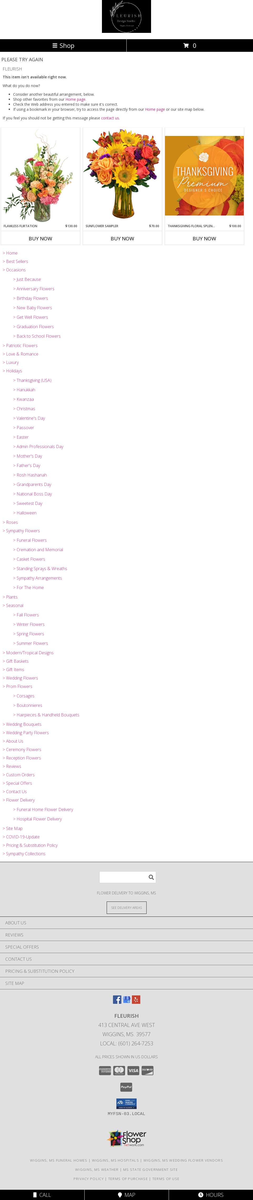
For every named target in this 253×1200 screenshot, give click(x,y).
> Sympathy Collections (24, 854)
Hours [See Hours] (211, 1194)
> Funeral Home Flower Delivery (43, 809)
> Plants (10, 597)
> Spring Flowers (28, 634)
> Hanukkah (24, 390)
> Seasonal (13, 605)
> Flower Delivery (19, 800)
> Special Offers (17, 783)
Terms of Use (166, 1178)
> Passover (23, 428)
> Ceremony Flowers (22, 749)
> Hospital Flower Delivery (37, 819)
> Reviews (12, 766)
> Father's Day (26, 465)
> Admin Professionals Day (38, 446)
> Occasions (14, 270)
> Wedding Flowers (20, 678)
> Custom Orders (19, 775)
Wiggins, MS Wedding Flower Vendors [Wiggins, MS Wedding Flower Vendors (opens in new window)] (183, 1160)
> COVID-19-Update (21, 837)
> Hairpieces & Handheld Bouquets (46, 715)
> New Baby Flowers (32, 308)
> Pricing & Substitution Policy (30, 845)
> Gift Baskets (16, 661)
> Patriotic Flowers (20, 345)
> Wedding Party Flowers (26, 733)
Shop (63, 45)
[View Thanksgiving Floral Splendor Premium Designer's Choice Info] (204, 175)
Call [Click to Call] (42, 1194)
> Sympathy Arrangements (37, 578)
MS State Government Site (150, 1169)
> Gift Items (13, 669)
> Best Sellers (15, 261)
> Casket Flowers (29, 559)
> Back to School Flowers (37, 336)
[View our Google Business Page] (126, 1002)
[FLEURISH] (126, 31)
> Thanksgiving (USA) (32, 380)
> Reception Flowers (22, 758)
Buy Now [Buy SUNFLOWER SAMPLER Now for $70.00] (122, 238)
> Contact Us (15, 791)
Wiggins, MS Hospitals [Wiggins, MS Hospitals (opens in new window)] (115, 1160)
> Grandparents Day (32, 484)
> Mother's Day (27, 456)
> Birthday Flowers (30, 298)
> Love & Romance (20, 354)
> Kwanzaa (23, 399)
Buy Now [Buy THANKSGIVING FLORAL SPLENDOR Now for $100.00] (204, 238)
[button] (126, 1103)
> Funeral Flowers (30, 540)
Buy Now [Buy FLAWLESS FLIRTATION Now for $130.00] (40, 238)
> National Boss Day (32, 494)
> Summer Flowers (30, 643)
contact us (110, 117)
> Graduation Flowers (33, 327)
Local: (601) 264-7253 (126, 1043)
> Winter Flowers (29, 624)
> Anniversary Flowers (33, 289)
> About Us (13, 741)
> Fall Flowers (26, 615)
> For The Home (28, 587)
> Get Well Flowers (30, 317)
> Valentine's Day (29, 418)
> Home (10, 253)
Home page (75, 99)
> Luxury (11, 362)
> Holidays (12, 371)
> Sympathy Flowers (21, 531)
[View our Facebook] (117, 1002)
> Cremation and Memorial (38, 550)
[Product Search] (127, 877)
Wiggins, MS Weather (97, 1169)
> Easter (21, 437)
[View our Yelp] (136, 1002)
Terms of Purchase (128, 1178)
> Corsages (23, 696)
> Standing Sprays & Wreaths (40, 568)
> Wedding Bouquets (22, 724)
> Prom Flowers (17, 686)
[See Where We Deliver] (127, 907)
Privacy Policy (89, 1178)
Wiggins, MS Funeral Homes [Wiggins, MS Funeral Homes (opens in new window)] (58, 1160)
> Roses (10, 522)
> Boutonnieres (27, 705)
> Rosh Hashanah (30, 475)
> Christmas (24, 409)
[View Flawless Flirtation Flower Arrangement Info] (40, 176)
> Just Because (27, 279)
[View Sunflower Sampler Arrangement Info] (122, 175)
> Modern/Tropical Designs (28, 653)
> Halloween (25, 513)
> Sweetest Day (27, 503)
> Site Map (13, 828)
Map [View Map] (126, 1194)
